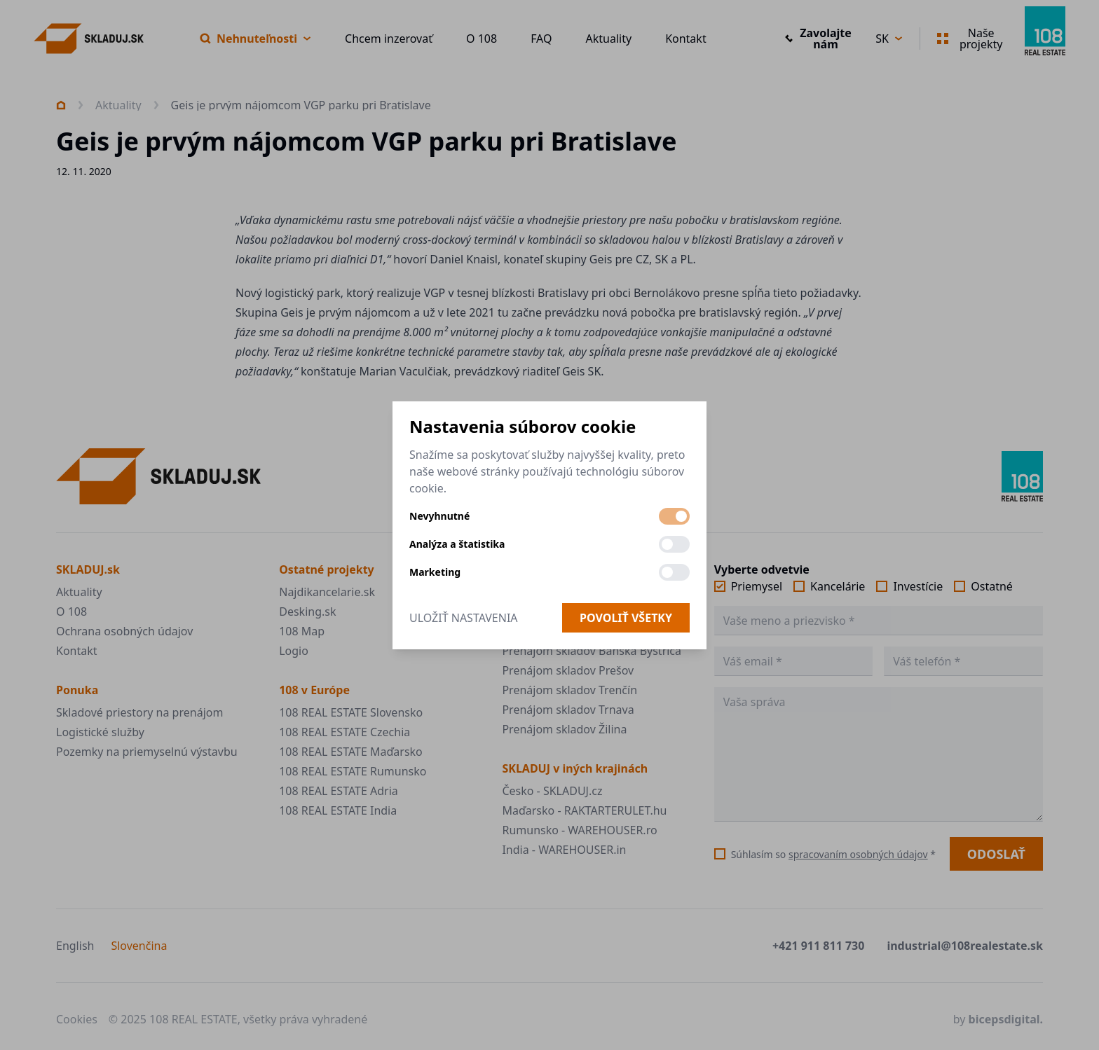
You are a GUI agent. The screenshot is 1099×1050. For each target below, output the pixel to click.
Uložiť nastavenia (463, 618)
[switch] (674, 516)
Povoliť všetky (626, 618)
